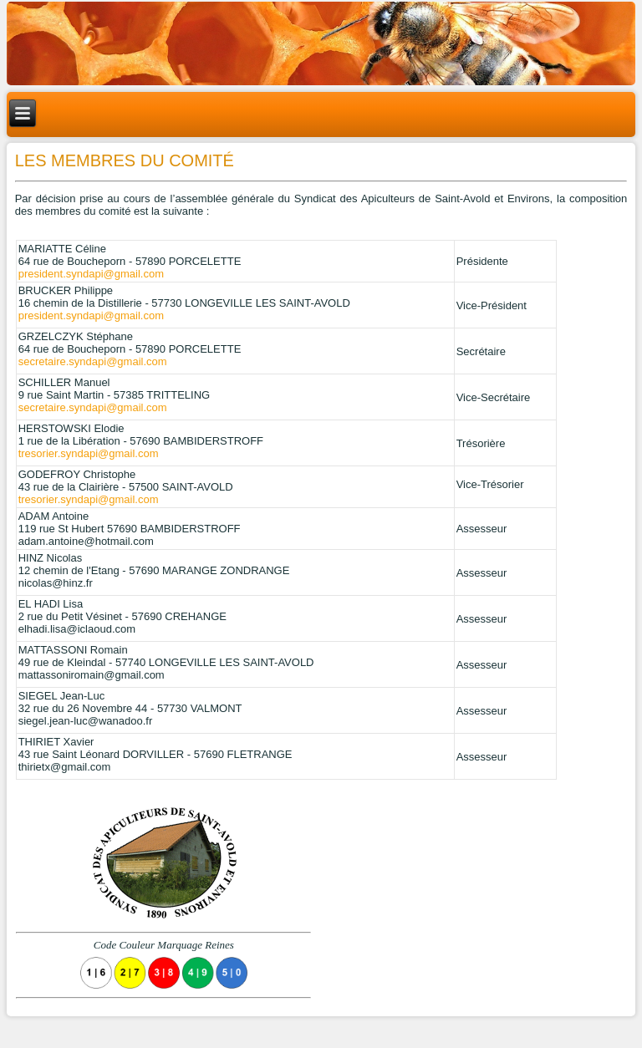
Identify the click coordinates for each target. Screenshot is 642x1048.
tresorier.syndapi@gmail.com (88, 453)
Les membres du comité (124, 160)
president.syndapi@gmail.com (91, 273)
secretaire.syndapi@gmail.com (92, 361)
